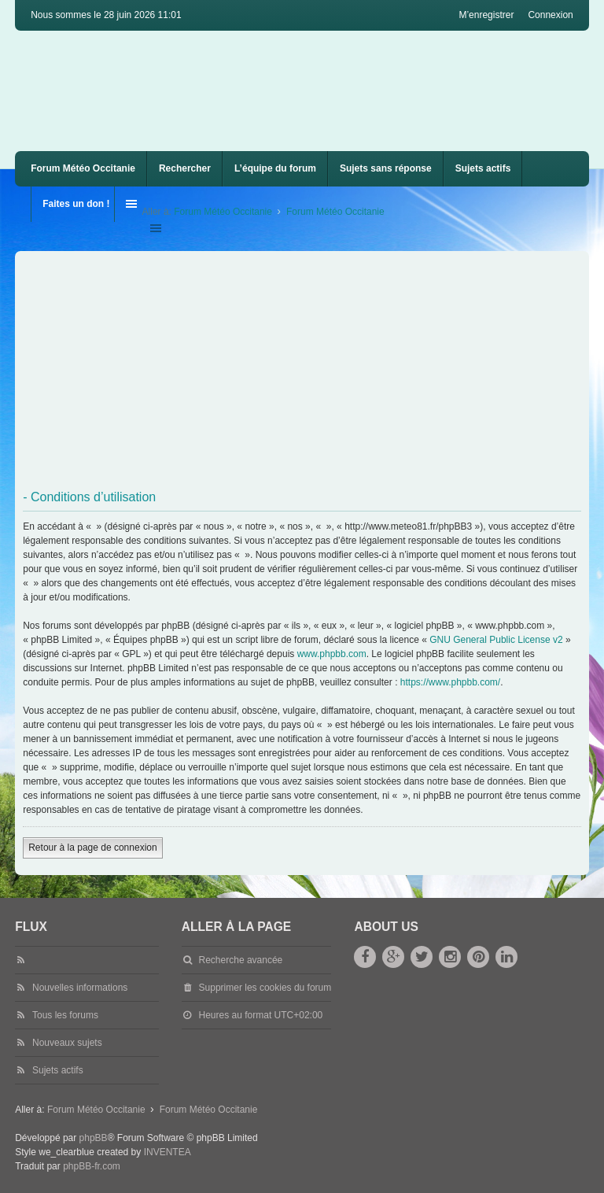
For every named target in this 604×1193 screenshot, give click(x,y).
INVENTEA (167, 1152)
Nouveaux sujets (67, 1042)
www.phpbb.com (331, 653)
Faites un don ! (75, 203)
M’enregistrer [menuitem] (486, 14)
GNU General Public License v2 (495, 639)
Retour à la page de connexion (92, 847)
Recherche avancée (241, 960)
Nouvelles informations (79, 987)
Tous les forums (65, 1015)
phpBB (93, 1137)
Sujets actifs (483, 168)
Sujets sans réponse (386, 168)
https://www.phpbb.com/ (450, 682)
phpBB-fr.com (91, 1166)
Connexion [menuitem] (550, 14)
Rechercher (185, 168)
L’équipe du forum (275, 168)
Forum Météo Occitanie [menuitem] (83, 168)
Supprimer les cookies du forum (265, 987)
